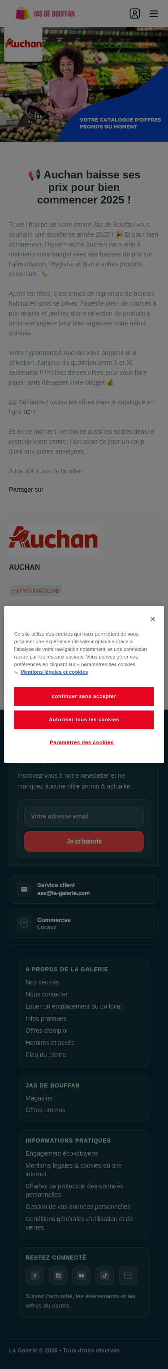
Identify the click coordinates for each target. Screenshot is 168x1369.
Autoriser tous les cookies (84, 719)
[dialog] (84, 684)
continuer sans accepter (84, 696)
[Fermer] (153, 619)
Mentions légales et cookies (54, 672)
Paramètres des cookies (82, 742)
